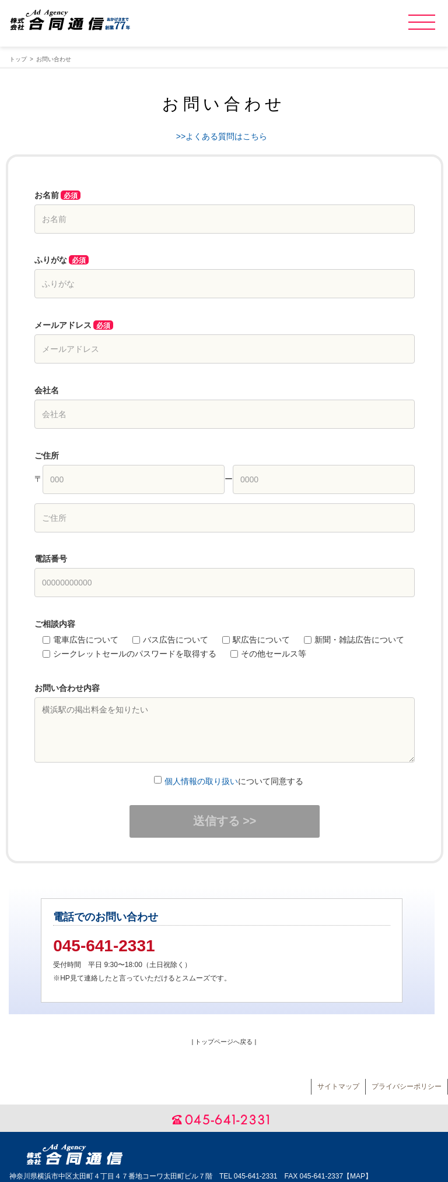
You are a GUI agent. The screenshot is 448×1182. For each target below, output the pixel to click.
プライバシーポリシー (407, 1086)
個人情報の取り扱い (201, 781)
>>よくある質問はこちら (221, 136)
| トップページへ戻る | (224, 1041)
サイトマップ (338, 1086)
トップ (18, 59)
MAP (357, 1176)
